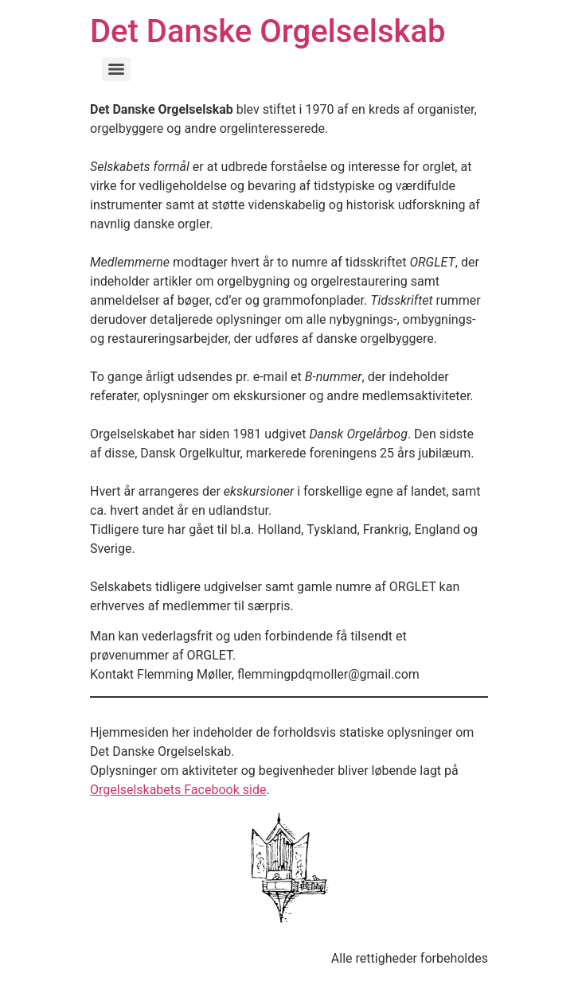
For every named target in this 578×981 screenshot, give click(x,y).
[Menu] (116, 69)
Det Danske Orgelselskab (267, 31)
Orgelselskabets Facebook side (178, 789)
